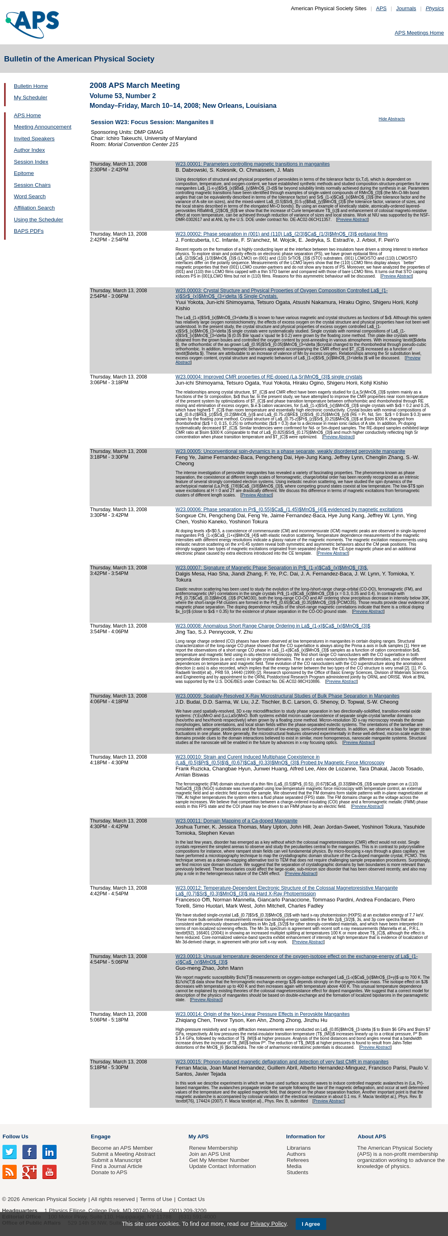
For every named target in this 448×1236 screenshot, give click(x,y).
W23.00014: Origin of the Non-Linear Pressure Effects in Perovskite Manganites (262, 1014)
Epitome (24, 173)
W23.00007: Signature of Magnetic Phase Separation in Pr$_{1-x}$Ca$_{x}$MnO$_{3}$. (272, 568)
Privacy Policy (268, 1224)
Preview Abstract (352, 219)
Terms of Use (156, 1199)
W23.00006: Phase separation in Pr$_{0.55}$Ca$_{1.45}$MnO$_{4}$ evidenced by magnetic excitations (289, 509)
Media (294, 1166)
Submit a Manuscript (116, 1160)
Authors (296, 1154)
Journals (406, 8)
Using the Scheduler (38, 220)
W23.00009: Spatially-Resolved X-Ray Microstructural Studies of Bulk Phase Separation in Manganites (288, 696)
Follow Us (15, 1136)
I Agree (311, 1224)
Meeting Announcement (42, 127)
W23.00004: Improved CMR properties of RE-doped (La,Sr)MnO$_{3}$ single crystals (269, 377)
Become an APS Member (122, 1148)
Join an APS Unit (209, 1154)
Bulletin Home (31, 86)
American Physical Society (54, 1199)
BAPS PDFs (29, 231)
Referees (298, 1160)
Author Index (29, 150)
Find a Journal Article (116, 1166)
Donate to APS (109, 1172)
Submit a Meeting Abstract (123, 1154)
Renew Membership (213, 1148)
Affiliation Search (34, 208)
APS (381, 8)
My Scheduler (30, 97)
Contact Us (191, 1199)
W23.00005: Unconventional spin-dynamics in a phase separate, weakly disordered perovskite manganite (290, 451)
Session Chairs (32, 185)
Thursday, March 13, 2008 (118, 164)
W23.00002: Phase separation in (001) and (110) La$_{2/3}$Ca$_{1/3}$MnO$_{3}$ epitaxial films (282, 234)
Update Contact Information (222, 1166)
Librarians (299, 1148)
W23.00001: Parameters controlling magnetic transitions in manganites (253, 164)
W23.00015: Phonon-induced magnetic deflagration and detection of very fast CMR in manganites (282, 1062)
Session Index (31, 162)
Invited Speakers (34, 139)
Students (297, 1172)
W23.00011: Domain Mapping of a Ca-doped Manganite (236, 821)
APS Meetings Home (419, 33)
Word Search (30, 196)
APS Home (27, 115)
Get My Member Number (219, 1160)
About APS (372, 1136)
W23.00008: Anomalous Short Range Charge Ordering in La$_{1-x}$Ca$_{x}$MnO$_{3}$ (273, 626)
